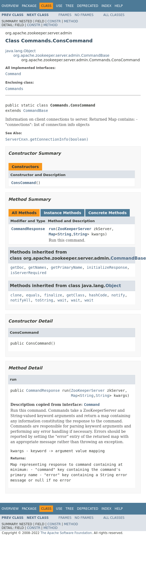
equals (33, 295)
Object (113, 285)
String (64, 234)
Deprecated (87, 6)
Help (119, 6)
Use (59, 6)
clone (16, 295)
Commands (14, 89)
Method (71, 21)
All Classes (113, 15)
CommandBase (35, 110)
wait (62, 300)
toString (44, 300)
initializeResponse (107, 267)
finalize (53, 295)
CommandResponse (28, 229)
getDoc (17, 267)
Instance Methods (62, 213)
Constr (54, 21)
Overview (10, 6)
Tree (70, 6)
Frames (65, 15)
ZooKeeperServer (74, 229)
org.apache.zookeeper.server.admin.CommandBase (61, 55)
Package (29, 6)
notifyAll (20, 300)
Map (52, 234)
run (52, 229)
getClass (75, 295)
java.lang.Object (20, 51)
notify (118, 295)
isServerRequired (28, 273)
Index (107, 6)
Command (13, 74)
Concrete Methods (107, 213)
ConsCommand (23, 183)
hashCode (98, 295)
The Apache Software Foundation (66, 533)
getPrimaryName (66, 267)
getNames (37, 267)
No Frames (84, 15)
